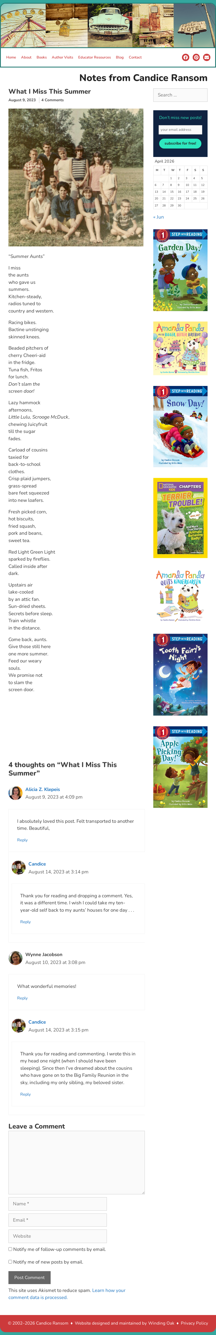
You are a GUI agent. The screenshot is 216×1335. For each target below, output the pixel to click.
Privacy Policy (194, 1323)
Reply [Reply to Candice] (25, 922)
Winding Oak (161, 1323)
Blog (120, 57)
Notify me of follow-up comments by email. (59, 1249)
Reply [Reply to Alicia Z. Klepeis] (22, 840)
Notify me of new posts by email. (48, 1262)
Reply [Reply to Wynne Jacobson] (22, 998)
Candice (37, 864)
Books (42, 57)
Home (11, 57)
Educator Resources (94, 57)
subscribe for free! (180, 143)
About (26, 57)
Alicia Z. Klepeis (42, 789)
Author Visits (62, 57)
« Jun (158, 217)
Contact (135, 57)
